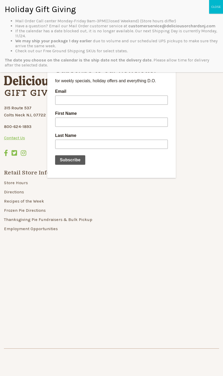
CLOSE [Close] (216, 7)
